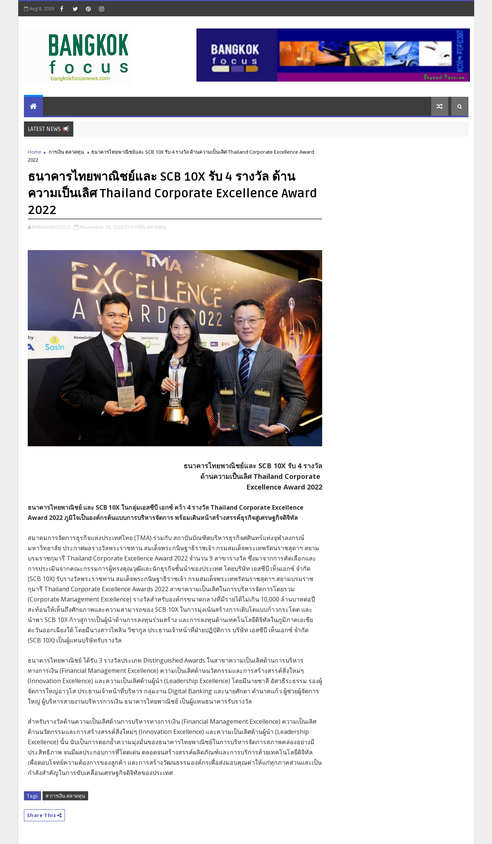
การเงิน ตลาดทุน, (148, 227)
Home (34, 151)
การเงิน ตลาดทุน (66, 151)
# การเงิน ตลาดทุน (65, 795)
